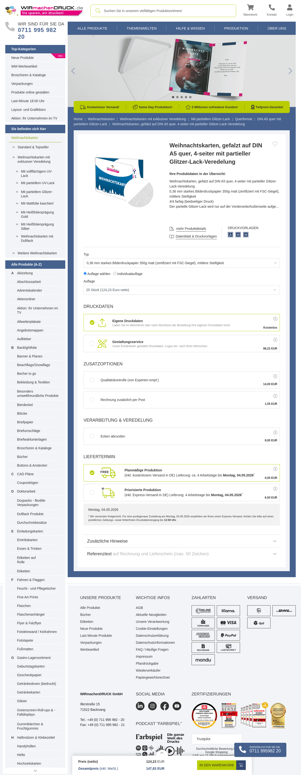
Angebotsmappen (30, 330)
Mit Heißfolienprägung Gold (37, 214)
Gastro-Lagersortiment (34, 657)
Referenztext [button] (181, 553)
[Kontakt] (272, 11)
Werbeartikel (89, 649)
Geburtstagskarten (31, 666)
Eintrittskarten (27, 540)
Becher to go (26, 373)
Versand (257, 597)
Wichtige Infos (153, 597)
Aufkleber (24, 339)
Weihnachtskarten (24, 138)
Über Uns (277, 28)
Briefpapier (25, 422)
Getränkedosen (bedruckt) (36, 683)
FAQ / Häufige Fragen (152, 649)
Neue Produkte (22, 57)
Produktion (236, 28)
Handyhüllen (26, 746)
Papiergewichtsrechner (153, 677)
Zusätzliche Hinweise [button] (181, 541)
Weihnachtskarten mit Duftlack (37, 238)
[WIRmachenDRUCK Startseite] (44, 10)
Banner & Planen (29, 356)
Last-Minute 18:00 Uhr (28, 101)
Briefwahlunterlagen (32, 439)
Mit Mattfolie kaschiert (37, 203)
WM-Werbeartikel (24, 66)
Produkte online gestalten (30, 92)
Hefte (21, 754)
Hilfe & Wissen (190, 28)
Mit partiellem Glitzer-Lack (37, 194)
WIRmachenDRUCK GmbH (101, 694)
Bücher (22, 456)
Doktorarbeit (26, 491)
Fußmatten (25, 649)
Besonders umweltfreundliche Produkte (38, 393)
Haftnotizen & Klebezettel (36, 737)
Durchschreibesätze (32, 522)
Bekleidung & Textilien (33, 382)
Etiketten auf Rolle (26, 560)
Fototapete (25, 640)
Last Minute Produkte (96, 636)
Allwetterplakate (29, 321)
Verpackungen (22, 83)
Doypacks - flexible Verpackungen (31, 503)
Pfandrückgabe (147, 663)
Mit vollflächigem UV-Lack (36, 173)
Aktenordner (26, 299)
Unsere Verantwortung (152, 622)
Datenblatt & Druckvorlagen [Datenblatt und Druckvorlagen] (196, 236)
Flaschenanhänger (31, 614)
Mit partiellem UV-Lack (37, 183)
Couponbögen (27, 482)
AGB (139, 608)
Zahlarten (204, 597)
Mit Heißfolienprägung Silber (37, 226)
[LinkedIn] (140, 706)
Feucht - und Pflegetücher (36, 588)
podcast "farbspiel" (159, 723)
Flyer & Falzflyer (29, 623)
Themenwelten (142, 28)
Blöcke (22, 413)
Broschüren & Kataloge (28, 75)
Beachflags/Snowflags (33, 365)
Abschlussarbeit (29, 281)
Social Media (150, 694)
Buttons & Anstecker (32, 465)
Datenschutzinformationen (155, 642)
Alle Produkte (92, 28)
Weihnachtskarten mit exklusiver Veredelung (34, 159)
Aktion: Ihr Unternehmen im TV (34, 118)
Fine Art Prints (27, 597)
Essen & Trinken (29, 548)
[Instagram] (152, 706)
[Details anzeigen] (162, 753)
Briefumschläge (28, 430)
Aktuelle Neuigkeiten (151, 615)
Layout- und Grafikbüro (28, 109)
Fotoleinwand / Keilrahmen (37, 631)
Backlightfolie (27, 347)
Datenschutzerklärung (152, 636)
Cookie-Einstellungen (152, 629)
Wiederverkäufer (148, 670)
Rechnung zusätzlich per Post (117, 399)
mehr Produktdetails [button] (191, 229)
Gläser (22, 701)
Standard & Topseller (33, 147)
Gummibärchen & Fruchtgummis (30, 726)
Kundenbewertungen (223, 755)
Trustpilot (203, 739)
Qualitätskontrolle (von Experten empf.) (124, 380)
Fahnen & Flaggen (31, 579)
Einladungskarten (30, 531)
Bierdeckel (25, 404)
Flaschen (24, 605)
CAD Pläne (25, 474)
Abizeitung (25, 273)
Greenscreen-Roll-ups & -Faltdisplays (36, 712)
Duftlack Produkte (30, 514)
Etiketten (23, 571)
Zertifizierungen (211, 694)
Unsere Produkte (100, 597)
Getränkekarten (28, 692)
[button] (250, 11)
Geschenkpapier (29, 675)
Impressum (144, 656)
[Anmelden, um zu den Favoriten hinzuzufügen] (274, 144)
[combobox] (163, 11)
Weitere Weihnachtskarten (37, 253)
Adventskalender (29, 290)
